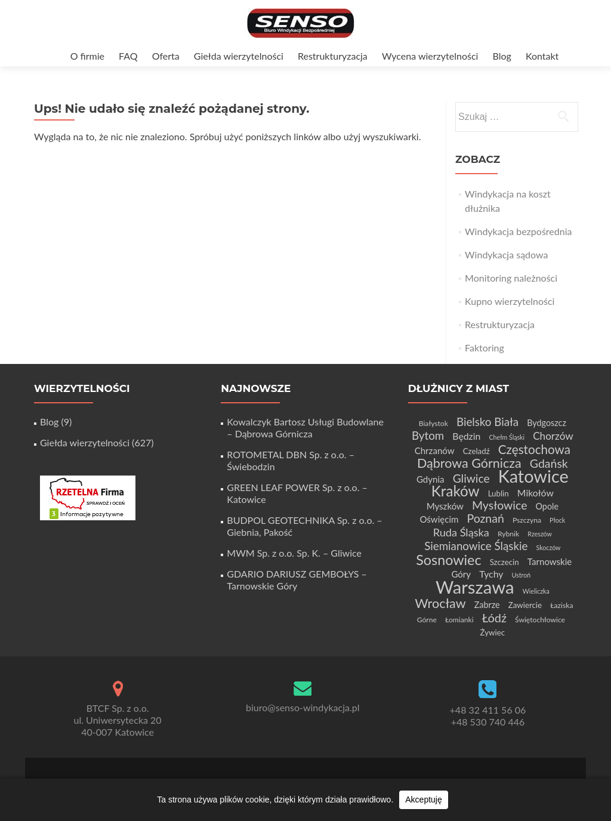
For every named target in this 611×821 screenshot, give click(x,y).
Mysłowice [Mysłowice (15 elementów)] (499, 505)
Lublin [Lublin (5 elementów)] (498, 493)
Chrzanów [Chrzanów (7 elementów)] (435, 450)
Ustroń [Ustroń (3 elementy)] (521, 575)
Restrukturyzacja (333, 55)
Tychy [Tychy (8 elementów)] (491, 573)
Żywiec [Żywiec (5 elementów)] (492, 632)
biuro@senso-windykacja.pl (303, 707)
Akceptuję (423, 799)
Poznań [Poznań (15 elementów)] (485, 518)
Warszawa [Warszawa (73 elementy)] (475, 586)
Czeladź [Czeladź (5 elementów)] (476, 451)
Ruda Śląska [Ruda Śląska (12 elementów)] (461, 532)
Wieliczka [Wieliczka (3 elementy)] (536, 591)
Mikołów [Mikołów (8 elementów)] (535, 492)
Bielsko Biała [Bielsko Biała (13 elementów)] (487, 421)
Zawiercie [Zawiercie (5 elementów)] (525, 605)
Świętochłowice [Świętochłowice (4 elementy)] (540, 619)
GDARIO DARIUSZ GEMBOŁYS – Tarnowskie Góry (297, 579)
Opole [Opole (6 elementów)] (547, 506)
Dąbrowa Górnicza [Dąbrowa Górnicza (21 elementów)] (469, 463)
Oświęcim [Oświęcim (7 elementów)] (438, 519)
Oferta (166, 55)
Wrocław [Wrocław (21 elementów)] (440, 603)
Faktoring (484, 347)
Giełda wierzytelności (238, 55)
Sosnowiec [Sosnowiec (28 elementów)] (448, 559)
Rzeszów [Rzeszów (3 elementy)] (539, 534)
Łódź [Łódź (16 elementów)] (494, 617)
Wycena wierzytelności (430, 55)
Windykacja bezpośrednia (518, 231)
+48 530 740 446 (488, 721)
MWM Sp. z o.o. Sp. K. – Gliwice (294, 552)
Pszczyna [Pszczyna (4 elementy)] (527, 520)
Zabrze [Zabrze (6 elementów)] (487, 605)
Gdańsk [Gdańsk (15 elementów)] (549, 463)
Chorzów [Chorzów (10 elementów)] (553, 436)
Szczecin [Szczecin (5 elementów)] (504, 562)
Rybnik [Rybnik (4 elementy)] (508, 533)
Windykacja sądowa (506, 254)
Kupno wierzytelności (509, 301)
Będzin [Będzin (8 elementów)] (466, 436)
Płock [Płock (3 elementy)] (557, 520)
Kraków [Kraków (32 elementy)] (455, 490)
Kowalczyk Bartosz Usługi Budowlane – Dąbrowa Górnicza (305, 427)
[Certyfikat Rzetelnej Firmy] (87, 496)
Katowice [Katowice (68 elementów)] (533, 475)
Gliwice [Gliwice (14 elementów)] (471, 478)
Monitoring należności (511, 277)
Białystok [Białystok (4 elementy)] (433, 423)
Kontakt (542, 55)
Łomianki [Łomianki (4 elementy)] (459, 619)
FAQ (128, 55)
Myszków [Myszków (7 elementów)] (445, 506)
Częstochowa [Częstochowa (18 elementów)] (534, 449)
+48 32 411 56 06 (488, 709)
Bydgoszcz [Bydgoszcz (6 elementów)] (546, 423)
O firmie (87, 55)
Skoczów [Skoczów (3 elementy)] (548, 547)
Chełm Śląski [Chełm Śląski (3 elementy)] (506, 437)
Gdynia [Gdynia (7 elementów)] (430, 479)
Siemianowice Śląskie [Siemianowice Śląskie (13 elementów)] (475, 546)
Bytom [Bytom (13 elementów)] (428, 435)
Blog (501, 55)
